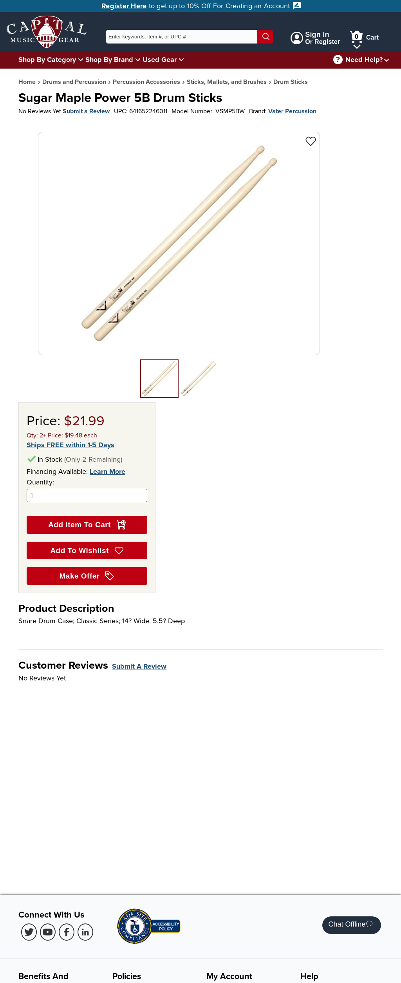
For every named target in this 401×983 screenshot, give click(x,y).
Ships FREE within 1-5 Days (70, 445)
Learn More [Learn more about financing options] (107, 471)
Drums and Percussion (74, 81)
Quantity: (87, 489)
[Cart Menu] (357, 45)
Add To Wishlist (86, 550)
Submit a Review (86, 111)
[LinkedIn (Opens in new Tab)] (85, 932)
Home (27, 81)
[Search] (265, 37)
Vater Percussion (292, 111)
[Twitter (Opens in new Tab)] (29, 932)
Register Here (123, 6)
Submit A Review (139, 666)
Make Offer (87, 576)
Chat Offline (350, 925)
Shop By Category (47, 59)
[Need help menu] (386, 59)
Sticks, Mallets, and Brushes (227, 81)
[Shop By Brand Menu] (138, 59)
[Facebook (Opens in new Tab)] (66, 932)
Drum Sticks (290, 81)
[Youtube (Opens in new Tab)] (48, 932)
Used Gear (160, 59)
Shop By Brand (109, 59)
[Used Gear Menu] (181, 59)
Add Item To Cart (86, 525)
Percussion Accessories (146, 81)
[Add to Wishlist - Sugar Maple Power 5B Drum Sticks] (311, 141)
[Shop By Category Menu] (80, 59)
